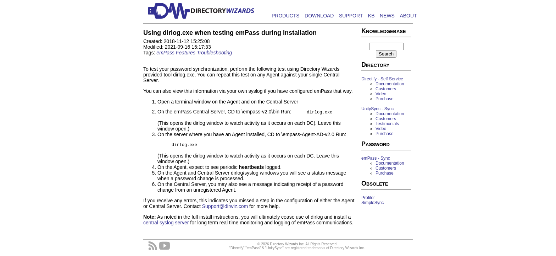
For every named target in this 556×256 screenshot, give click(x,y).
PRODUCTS (286, 15)
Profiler (368, 197)
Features (185, 52)
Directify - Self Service (382, 78)
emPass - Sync (375, 158)
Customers (386, 88)
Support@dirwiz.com (225, 208)
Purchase (385, 98)
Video (381, 93)
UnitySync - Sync (377, 108)
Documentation (390, 83)
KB (371, 15)
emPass (165, 52)
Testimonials (387, 123)
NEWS (387, 15)
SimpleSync (372, 202)
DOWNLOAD (319, 15)
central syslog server (166, 225)
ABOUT (408, 15)
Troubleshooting (214, 52)
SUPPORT (351, 15)
